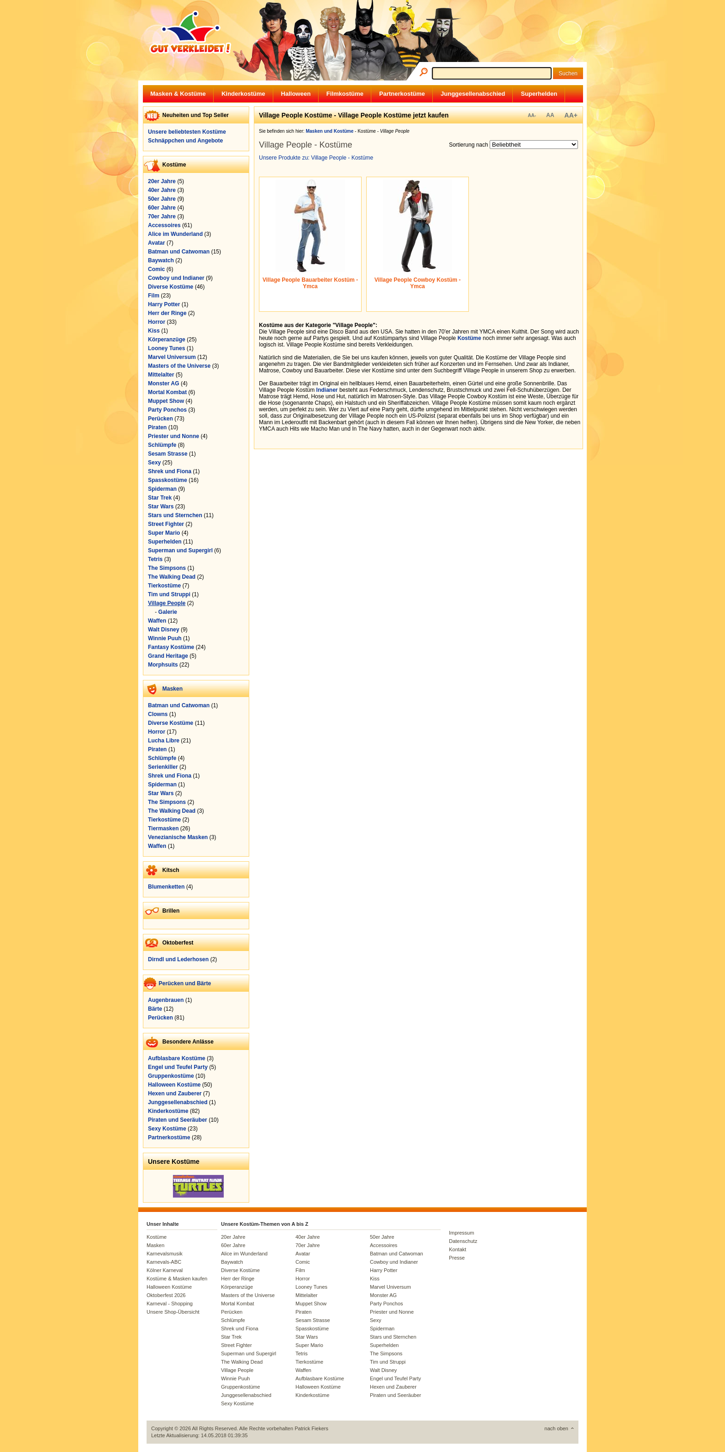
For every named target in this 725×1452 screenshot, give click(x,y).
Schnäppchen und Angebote (185, 140)
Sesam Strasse (167, 454)
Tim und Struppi (169, 594)
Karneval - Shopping (170, 1303)
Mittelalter (161, 374)
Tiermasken (163, 828)
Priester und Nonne (173, 436)
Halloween (296, 93)
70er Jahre (162, 216)
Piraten (157, 427)
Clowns (158, 714)
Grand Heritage (168, 656)
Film (154, 295)
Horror (156, 322)
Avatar (156, 243)
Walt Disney (163, 629)
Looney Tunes (166, 348)
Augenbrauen (166, 1000)
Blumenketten (166, 887)
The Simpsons (167, 568)
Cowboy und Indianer (176, 278)
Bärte (155, 1009)
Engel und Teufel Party (178, 1067)
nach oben (556, 1428)
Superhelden (539, 93)
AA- (532, 115)
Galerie (167, 612)
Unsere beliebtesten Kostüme (187, 132)
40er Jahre (162, 190)
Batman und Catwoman (178, 251)
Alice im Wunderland (175, 234)
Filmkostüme (344, 93)
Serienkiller (163, 767)
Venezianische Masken (178, 837)
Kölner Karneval (165, 1270)
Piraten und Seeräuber (177, 1120)
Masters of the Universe (179, 366)
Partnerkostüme (402, 93)
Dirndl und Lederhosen (178, 959)
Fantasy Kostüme (171, 647)
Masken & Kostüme (178, 93)
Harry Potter (164, 304)
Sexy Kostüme (167, 1128)
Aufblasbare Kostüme (176, 1058)
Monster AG (163, 383)
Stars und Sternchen (175, 515)
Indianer (327, 390)
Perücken (160, 418)
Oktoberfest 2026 (166, 1295)
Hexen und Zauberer (175, 1093)
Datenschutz (463, 1241)
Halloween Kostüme (174, 1084)
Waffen (157, 621)
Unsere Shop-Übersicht (173, 1312)
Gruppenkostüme (171, 1076)
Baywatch (161, 260)
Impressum (461, 1233)
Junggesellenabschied (473, 93)
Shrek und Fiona (169, 471)
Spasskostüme (167, 480)
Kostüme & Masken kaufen (177, 1278)
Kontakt (457, 1249)
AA (550, 115)
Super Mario (164, 533)
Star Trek (160, 497)
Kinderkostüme (243, 93)
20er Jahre (162, 181)
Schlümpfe (162, 445)
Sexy (154, 462)
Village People (166, 603)
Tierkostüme (164, 585)
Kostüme (469, 338)
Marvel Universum (172, 357)
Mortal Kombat (167, 392)
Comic (156, 269)
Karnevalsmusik (165, 1253)
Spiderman (162, 489)
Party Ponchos (167, 410)
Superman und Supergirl (180, 550)
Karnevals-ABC (164, 1262)
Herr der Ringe (167, 313)
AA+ (571, 115)
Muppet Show (166, 401)
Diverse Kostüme (170, 287)
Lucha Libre (163, 740)
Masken (172, 689)
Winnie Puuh (165, 638)
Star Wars (161, 506)
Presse (457, 1257)
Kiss (154, 330)
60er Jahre (162, 207)
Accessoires (164, 225)
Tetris (155, 559)
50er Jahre (162, 199)
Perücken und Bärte (185, 983)
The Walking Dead (172, 577)
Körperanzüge (166, 339)
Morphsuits (163, 664)
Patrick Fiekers (311, 1428)
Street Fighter (166, 524)
